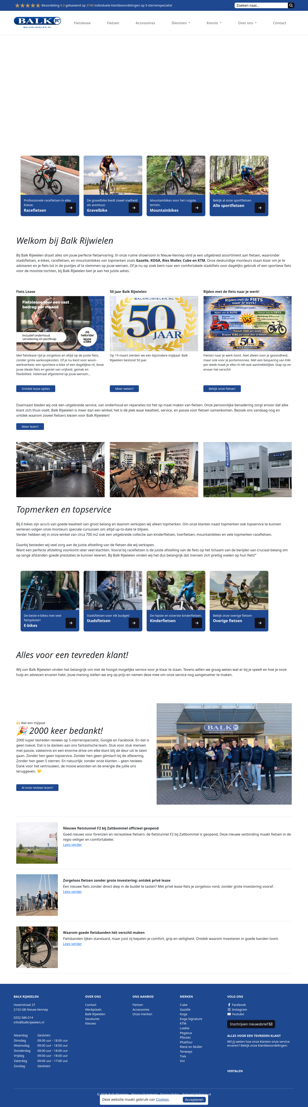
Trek (183, 1056)
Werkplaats (93, 1009)
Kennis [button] (213, 23)
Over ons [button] (246, 23)
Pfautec (185, 1037)
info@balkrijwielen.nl (29, 1022)
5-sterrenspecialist (158, 5)
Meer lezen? (30, 426)
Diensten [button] (180, 23)
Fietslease (82, 23)
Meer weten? (124, 389)
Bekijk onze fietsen (222, 389)
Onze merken (142, 1014)
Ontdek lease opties (36, 389)
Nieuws (90, 1023)
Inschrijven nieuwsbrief (251, 1024)
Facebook (236, 1005)
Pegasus (186, 1033)
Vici (182, 1061)
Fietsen (113, 23)
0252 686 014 (23, 1017)
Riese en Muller (191, 1047)
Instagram (237, 1009)
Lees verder (72, 844)
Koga (183, 1014)
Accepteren (194, 1099)
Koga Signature (191, 1019)
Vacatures (92, 1019)
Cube (183, 1005)
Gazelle (185, 1009)
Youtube (235, 1014)
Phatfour (186, 1042)
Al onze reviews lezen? (37, 788)
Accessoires (145, 23)
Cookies (162, 1099)
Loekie (184, 1028)
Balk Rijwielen (95, 1014)
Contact (279, 23)
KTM (183, 1023)
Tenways (186, 1051)
